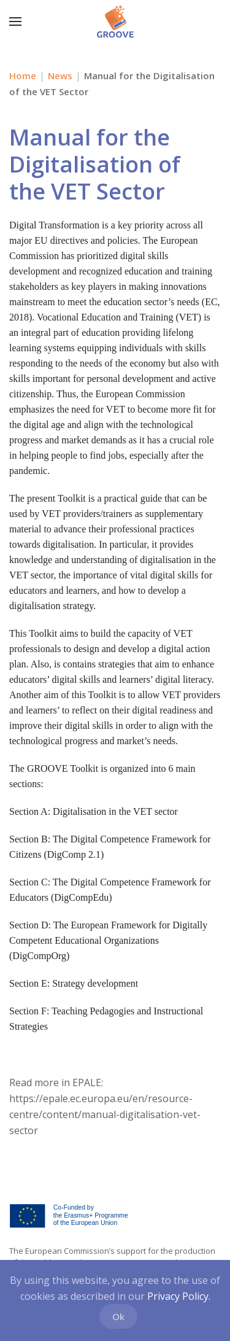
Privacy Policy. (178, 1296)
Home (22, 75)
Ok (118, 1316)
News (60, 75)
